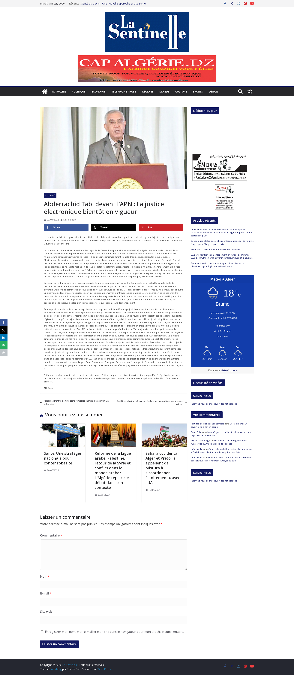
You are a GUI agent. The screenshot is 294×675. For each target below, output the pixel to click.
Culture (181, 91)
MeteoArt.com (228, 370)
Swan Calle (196, 432)
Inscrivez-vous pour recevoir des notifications (214, 403)
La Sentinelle (69, 219)
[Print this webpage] (4, 352)
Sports (198, 91)
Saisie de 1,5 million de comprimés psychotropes (215, 249)
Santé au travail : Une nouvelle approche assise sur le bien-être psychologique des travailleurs (113, 4)
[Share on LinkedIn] (4, 337)
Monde (164, 91)
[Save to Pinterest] (161, 227)
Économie (99, 91)
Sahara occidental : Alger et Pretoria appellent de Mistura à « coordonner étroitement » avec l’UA (163, 468)
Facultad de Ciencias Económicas (207, 423)
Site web (46, 612)
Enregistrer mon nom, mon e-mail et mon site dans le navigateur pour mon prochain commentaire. (114, 632)
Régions (147, 91)
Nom (45, 576)
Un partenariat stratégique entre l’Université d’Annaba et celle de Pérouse (219, 442)
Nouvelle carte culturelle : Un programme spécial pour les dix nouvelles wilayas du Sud (221, 459)
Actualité (59, 91)
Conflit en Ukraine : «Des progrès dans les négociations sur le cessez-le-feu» (151, 403)
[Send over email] (4, 345)
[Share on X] (113, 227)
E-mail (45, 593)
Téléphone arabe (124, 91)
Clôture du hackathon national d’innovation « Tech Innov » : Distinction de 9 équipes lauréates (221, 451)
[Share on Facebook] (66, 227)
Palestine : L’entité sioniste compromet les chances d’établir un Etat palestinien (74, 402)
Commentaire (51, 535)
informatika (196, 449)
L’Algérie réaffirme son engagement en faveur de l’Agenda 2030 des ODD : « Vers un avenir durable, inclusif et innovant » (222, 256)
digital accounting (199, 440)
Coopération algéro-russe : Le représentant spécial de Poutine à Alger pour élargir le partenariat (222, 242)
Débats (214, 91)
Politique (79, 91)
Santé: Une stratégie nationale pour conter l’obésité (62, 458)
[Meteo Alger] (222, 347)
